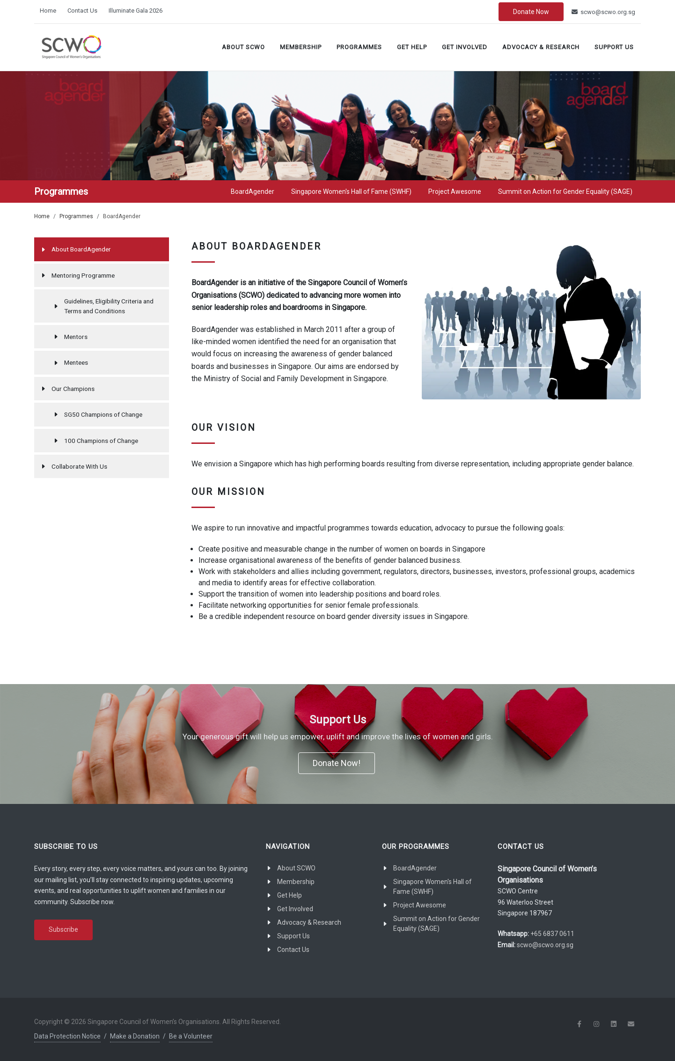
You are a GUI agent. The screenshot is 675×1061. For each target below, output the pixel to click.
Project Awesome (419, 905)
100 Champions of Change (101, 440)
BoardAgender (415, 868)
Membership (301, 47)
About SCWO (243, 47)
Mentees (76, 362)
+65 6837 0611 (552, 933)
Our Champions (73, 388)
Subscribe (63, 929)
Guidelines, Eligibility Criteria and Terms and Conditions (109, 305)
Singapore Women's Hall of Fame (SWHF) (432, 886)
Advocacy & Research (541, 47)
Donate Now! (336, 763)
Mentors (76, 336)
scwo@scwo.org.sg (603, 12)
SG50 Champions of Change (103, 414)
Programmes (359, 47)
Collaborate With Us (79, 466)
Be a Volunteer (191, 1036)
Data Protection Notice (67, 1036)
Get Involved (464, 47)
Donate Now (531, 11)
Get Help (412, 47)
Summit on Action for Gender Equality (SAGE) (436, 923)
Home (48, 10)
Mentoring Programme (83, 275)
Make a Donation (135, 1036)
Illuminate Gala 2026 (135, 10)
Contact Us (82, 10)
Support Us (614, 47)
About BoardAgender (81, 249)
